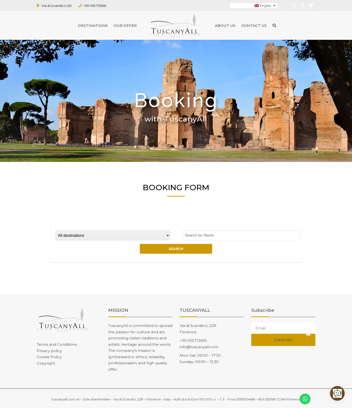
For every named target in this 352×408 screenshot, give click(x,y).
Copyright (46, 363)
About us (225, 25)
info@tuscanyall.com (199, 347)
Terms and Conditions (57, 344)
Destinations (93, 25)
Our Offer (125, 25)
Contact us (254, 25)
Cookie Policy (49, 357)
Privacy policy (49, 350)
